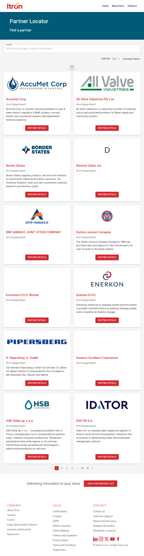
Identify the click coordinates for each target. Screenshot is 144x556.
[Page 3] (67, 468)
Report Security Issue (104, 521)
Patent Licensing (61, 525)
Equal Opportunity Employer (22, 524)
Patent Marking (61, 530)
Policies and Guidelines (65, 535)
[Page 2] (62, 468)
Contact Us (99, 511)
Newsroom (13, 534)
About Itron (118, 6)
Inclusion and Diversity (19, 529)
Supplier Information (104, 525)
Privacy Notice (61, 540)
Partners (132, 6)
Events (10, 519)
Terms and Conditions (64, 545)
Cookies (57, 516)
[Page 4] (72, 468)
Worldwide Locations (104, 530)
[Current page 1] (57, 468)
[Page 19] (87, 468)
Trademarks (59, 549)
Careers (11, 515)
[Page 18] (82, 468)
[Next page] (92, 468)
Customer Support (103, 516)
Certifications (60, 511)
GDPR (56, 521)
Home (105, 6)
